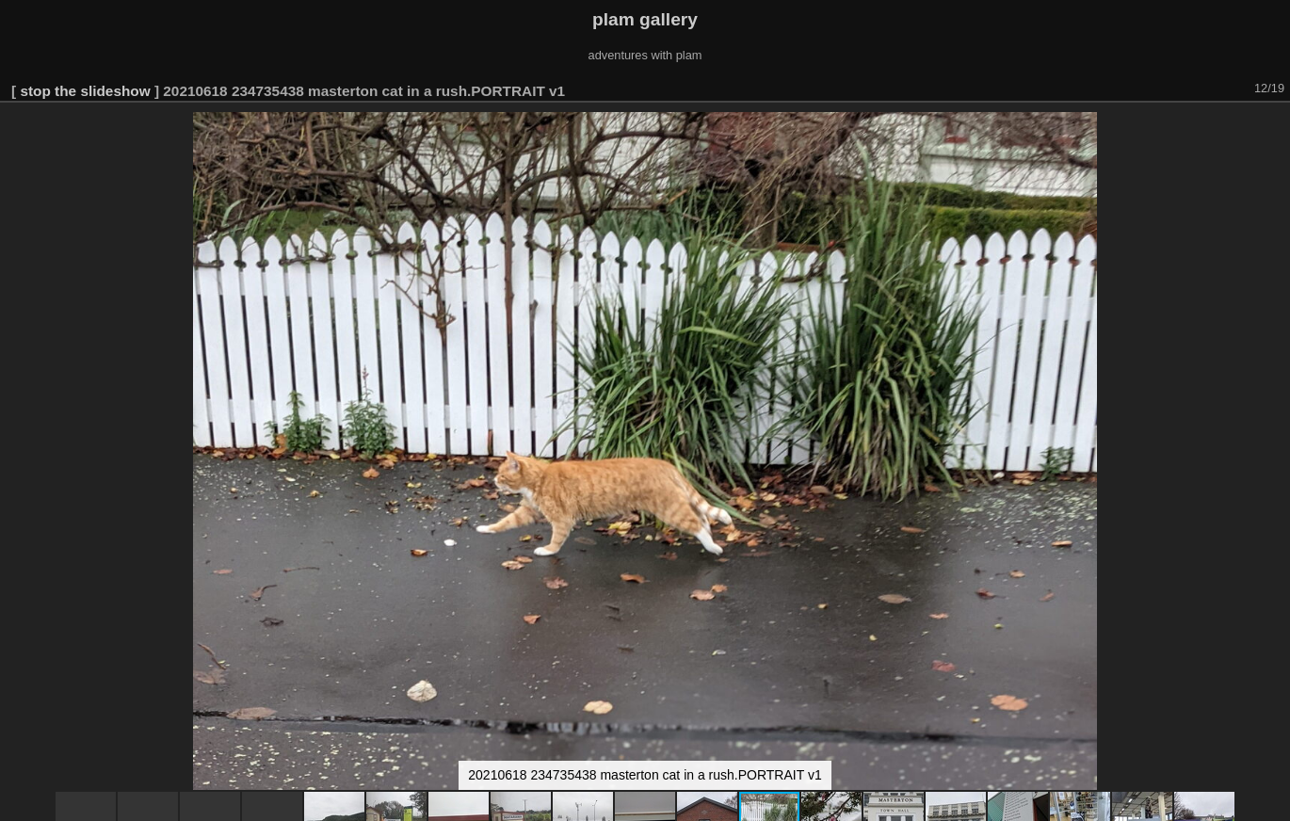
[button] (1273, 129)
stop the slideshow (85, 91)
